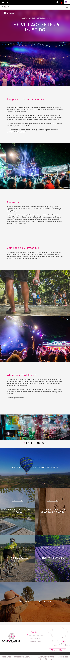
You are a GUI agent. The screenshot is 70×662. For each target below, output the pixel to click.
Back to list (9, 13)
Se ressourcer (43, 18)
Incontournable (28, 18)
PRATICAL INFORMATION (46, 657)
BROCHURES (6, 657)
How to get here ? (57, 650)
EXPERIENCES (63, 657)
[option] (35, 427)
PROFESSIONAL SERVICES (24, 657)
